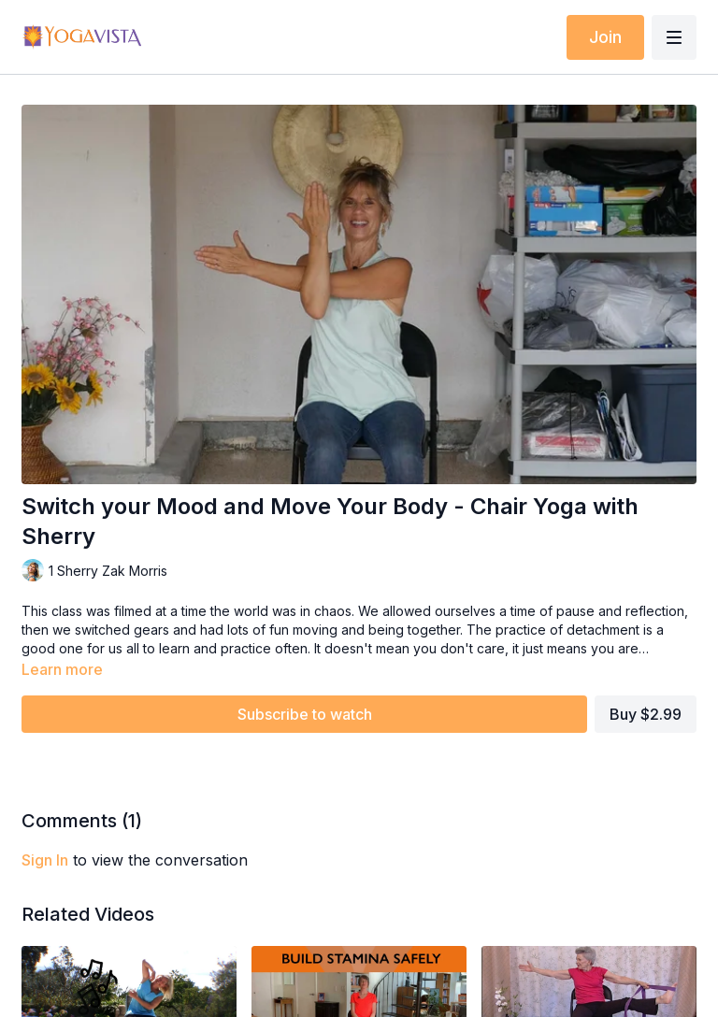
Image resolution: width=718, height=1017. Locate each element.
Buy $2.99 (646, 714)
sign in (45, 860)
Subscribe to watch (304, 714)
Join (605, 37)
